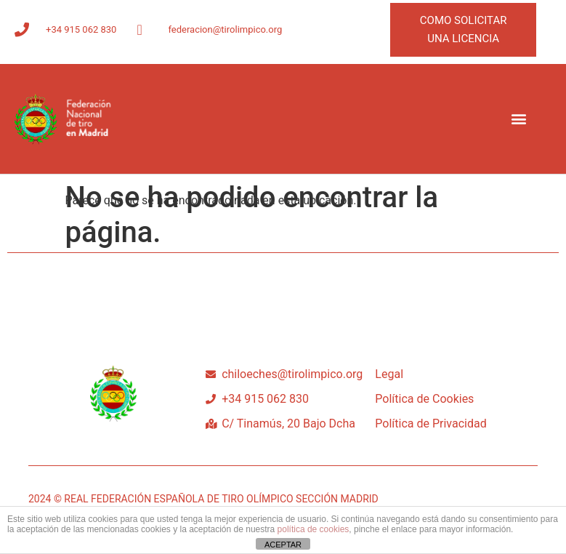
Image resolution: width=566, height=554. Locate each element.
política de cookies (313, 529)
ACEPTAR (283, 544)
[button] (518, 119)
